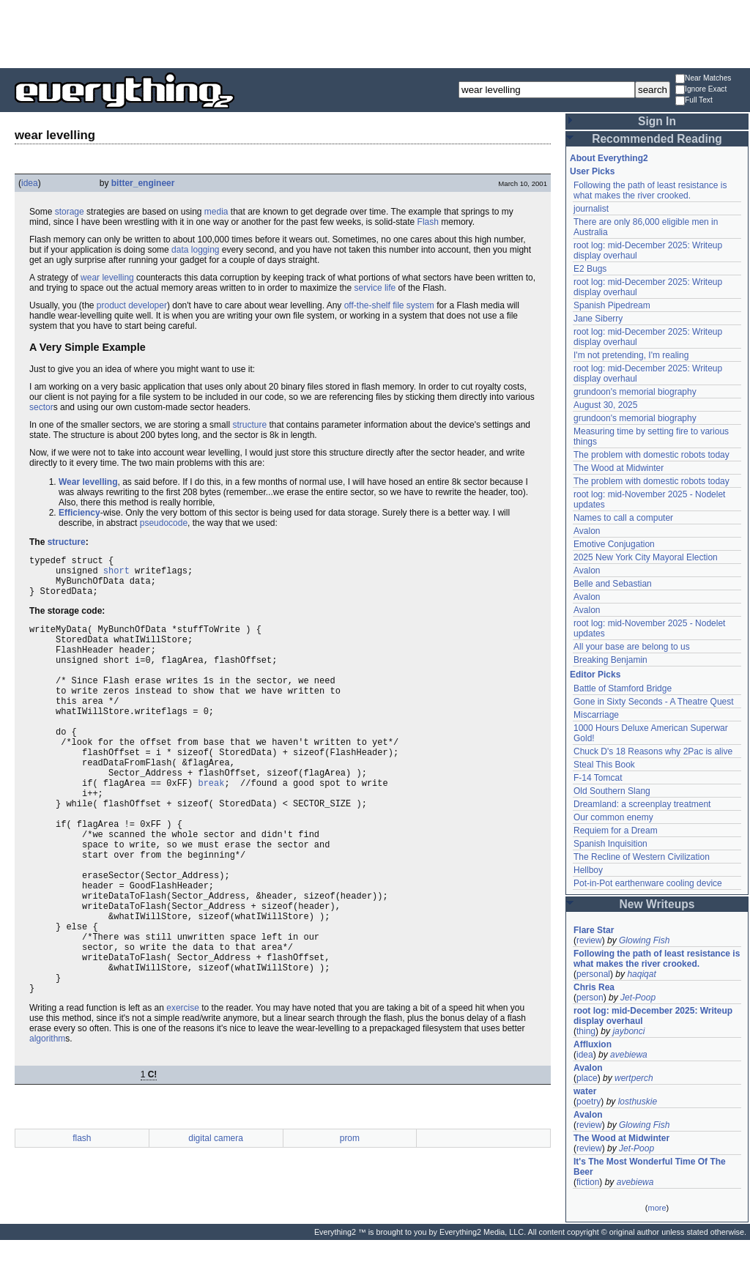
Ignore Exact (701, 89)
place (587, 1078)
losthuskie (637, 1101)
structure (249, 425)
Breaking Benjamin (610, 660)
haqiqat (641, 974)
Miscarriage (596, 715)
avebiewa (628, 1055)
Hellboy (588, 870)
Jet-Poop (638, 997)
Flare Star (593, 930)
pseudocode (164, 523)
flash (82, 1226)
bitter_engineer (143, 183)
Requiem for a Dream (615, 830)
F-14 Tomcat (597, 778)
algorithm (47, 1126)
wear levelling (107, 277)
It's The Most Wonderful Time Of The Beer (649, 1166)
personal (593, 974)
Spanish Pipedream (611, 305)
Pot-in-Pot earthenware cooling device (647, 883)
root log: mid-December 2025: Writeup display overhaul (652, 1016)
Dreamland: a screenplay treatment (641, 804)
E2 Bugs (589, 269)
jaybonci (628, 1031)
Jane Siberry (598, 318)
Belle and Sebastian (612, 584)
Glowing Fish (644, 940)
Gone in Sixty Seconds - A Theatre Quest (653, 702)
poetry (588, 1101)
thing (585, 1031)
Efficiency (79, 513)
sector (41, 407)
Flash (428, 222)
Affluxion (592, 1044)
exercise (182, 1096)
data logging (195, 250)
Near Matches (703, 78)
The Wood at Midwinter (618, 468)
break (211, 826)
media (216, 212)
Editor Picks (595, 674)
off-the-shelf (367, 305)
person (590, 997)
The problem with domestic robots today (651, 455)
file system (413, 305)
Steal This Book (604, 765)
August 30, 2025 (605, 405)
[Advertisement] (375, 33)
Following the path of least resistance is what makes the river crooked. (650, 190)
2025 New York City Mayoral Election (645, 557)
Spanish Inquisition (610, 844)
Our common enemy (613, 817)
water (584, 1091)
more (656, 1207)
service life (375, 288)
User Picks (592, 171)
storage (69, 212)
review (589, 940)
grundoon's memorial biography (635, 392)
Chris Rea (594, 987)
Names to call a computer (623, 518)
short (116, 574)
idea (29, 183)
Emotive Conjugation (614, 544)
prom (350, 1226)
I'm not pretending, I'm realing (630, 355)
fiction (587, 1182)
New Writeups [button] (657, 904)
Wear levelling (88, 482)
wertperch (634, 1078)
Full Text (694, 100)
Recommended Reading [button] (657, 139)
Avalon (586, 531)
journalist (591, 209)
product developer (132, 305)
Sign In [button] (657, 121)
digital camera (215, 1226)
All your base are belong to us (631, 647)
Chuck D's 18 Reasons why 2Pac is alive (652, 751)
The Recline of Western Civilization (641, 857)
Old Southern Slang (611, 791)
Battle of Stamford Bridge (622, 688)
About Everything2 (609, 158)
